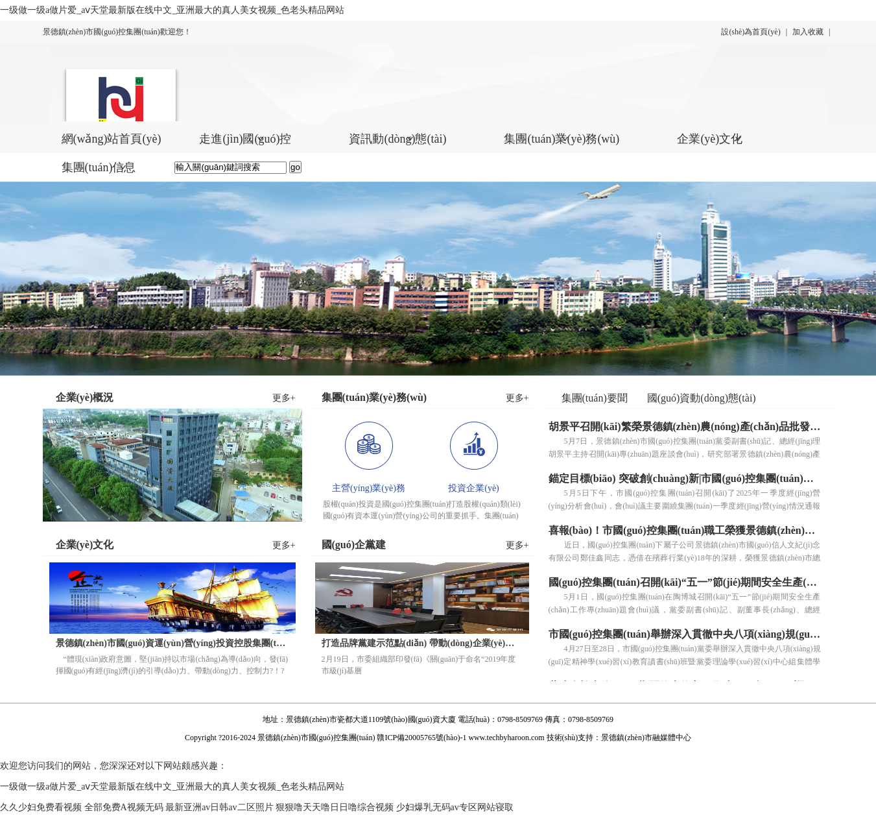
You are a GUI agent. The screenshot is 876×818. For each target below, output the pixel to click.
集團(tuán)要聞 (595, 397)
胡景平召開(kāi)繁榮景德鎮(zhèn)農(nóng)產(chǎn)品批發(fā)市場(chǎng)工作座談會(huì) (685, 426)
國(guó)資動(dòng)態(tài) (701, 397)
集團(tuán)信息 (99, 167)
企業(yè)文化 (709, 138)
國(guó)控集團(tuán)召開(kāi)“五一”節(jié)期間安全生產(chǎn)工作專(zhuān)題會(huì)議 (685, 582)
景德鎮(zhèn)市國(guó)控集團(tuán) (316, 737)
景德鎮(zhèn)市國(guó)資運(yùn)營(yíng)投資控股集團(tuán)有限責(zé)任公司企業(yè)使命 (172, 643)
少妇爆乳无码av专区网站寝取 (455, 807)
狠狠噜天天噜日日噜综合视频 (335, 807)
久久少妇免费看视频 (41, 807)
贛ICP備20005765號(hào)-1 (421, 737)
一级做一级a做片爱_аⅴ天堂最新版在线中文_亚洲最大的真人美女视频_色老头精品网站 (172, 10)
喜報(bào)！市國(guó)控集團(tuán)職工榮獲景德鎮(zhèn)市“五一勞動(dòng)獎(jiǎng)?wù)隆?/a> (685, 530)
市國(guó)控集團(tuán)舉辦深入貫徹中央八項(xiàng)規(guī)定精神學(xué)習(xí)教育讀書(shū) (685, 634)
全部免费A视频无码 (123, 807)
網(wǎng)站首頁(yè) (111, 138)
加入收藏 (807, 31)
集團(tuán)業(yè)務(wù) (561, 138)
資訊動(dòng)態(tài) (397, 138)
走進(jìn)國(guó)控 (245, 138)
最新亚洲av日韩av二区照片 (219, 807)
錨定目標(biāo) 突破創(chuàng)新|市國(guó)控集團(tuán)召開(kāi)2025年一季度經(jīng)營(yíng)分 (685, 478)
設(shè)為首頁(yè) (750, 31)
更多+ (284, 398)
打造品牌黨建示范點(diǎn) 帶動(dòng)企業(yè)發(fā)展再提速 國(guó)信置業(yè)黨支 (422, 643)
